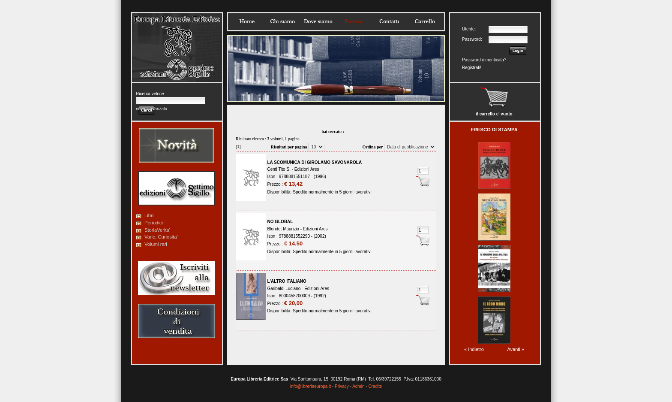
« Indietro (474, 349)
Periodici (153, 222)
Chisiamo (282, 21)
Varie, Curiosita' (161, 236)
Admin (358, 386)
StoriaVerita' (157, 230)
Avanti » (515, 349)
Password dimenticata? (484, 59)
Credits (375, 386)
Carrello (424, 21)
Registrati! (471, 67)
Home (246, 21)
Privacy (342, 386)
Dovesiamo (318, 21)
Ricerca (353, 21)
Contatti (389, 21)
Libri (148, 215)
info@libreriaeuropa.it (310, 386)
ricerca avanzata (151, 108)
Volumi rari (155, 244)
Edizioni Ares (306, 169)
